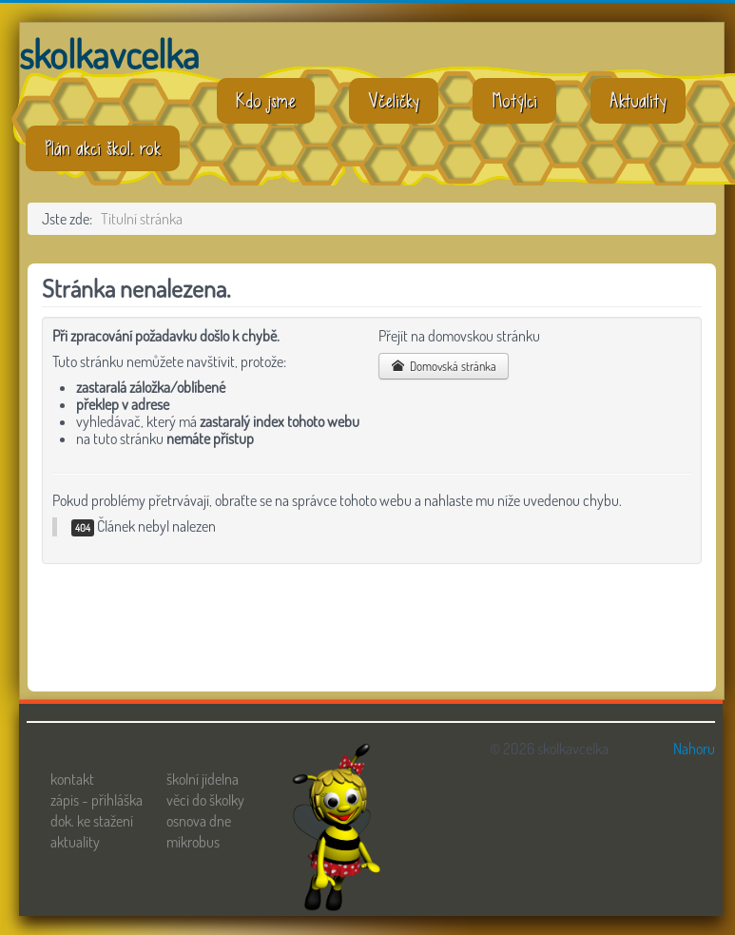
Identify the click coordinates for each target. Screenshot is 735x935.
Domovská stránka (443, 366)
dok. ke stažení (91, 820)
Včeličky (393, 101)
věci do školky (205, 799)
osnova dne (198, 820)
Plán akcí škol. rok (103, 148)
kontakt (72, 779)
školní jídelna (202, 779)
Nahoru (694, 748)
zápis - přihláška (96, 799)
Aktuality (638, 101)
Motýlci (514, 101)
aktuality (75, 841)
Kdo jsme (266, 101)
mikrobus (193, 841)
